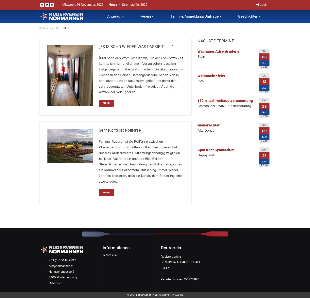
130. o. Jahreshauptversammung (225, 101)
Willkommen (46, 28)
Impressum (110, 255)
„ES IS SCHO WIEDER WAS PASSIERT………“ (136, 46)
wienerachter (209, 125)
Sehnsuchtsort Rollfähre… (121, 130)
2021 (58, 28)
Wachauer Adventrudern (218, 51)
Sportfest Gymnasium (216, 150)
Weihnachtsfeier (211, 76)
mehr (106, 103)
